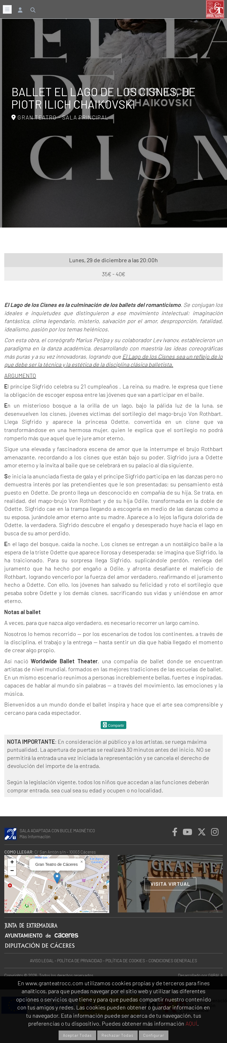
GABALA (215, 975)
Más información (35, 836)
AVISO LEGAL (42, 960)
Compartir (113, 725)
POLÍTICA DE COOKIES (125, 960)
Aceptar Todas (77, 1035)
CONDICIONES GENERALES (172, 960)
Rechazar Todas (117, 1035)
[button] (57, 878)
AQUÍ (191, 1023)
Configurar (153, 1035)
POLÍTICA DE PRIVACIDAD (79, 960)
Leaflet (84, 911)
